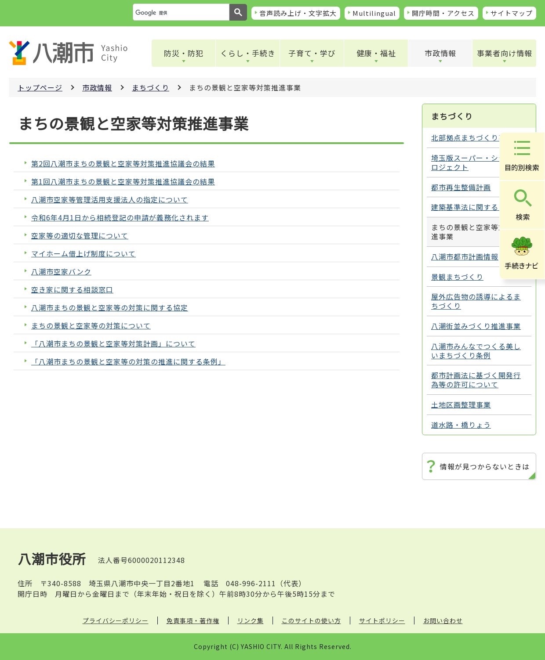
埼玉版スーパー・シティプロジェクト (475, 162)
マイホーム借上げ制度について (83, 253)
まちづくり (150, 87)
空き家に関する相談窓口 (72, 289)
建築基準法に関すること (472, 207)
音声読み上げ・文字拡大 (298, 13)
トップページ (40, 87)
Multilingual (374, 13)
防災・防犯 (183, 52)
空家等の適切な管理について (79, 235)
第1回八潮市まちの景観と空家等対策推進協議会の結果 (123, 181)
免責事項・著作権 (193, 620)
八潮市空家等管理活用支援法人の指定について (109, 199)
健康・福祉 (376, 52)
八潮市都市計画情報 (464, 256)
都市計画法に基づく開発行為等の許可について (476, 380)
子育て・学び (312, 52)
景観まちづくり (457, 276)
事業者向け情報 (504, 52)
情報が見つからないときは (485, 466)
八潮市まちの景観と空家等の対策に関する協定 (109, 307)
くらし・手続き (248, 52)
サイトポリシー (382, 620)
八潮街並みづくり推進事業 (476, 326)
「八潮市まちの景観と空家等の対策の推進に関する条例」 (128, 361)
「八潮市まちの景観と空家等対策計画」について (113, 343)
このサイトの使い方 (311, 620)
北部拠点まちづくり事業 (472, 137)
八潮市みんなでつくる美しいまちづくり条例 (476, 351)
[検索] (180, 12)
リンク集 (250, 620)
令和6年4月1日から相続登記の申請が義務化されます (120, 217)
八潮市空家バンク (61, 271)
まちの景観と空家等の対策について (91, 325)
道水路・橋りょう (461, 424)
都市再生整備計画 (461, 187)
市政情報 (440, 52)
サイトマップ (511, 13)
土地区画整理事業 (461, 404)
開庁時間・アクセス (443, 13)
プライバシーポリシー (116, 620)
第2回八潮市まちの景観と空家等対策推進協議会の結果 (123, 163)
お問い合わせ (443, 620)
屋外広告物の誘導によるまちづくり (476, 301)
